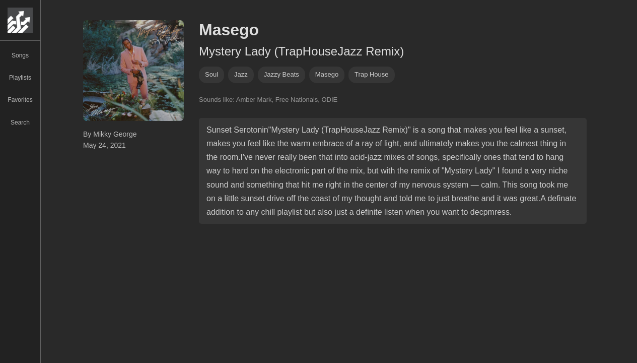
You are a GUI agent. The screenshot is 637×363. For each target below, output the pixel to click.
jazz (241, 74)
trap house (371, 74)
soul (211, 74)
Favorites (20, 99)
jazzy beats (281, 74)
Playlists (20, 77)
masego (326, 74)
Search (20, 122)
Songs (20, 55)
